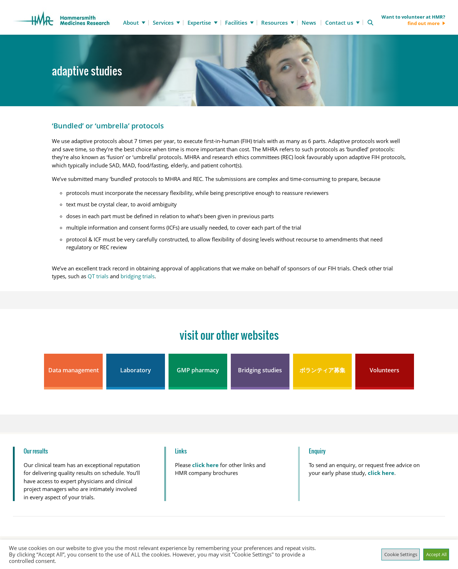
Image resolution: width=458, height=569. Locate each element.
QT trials (98, 276)
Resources (274, 22)
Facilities (236, 22)
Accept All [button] (436, 554)
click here (381, 472)
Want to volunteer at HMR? (413, 20)
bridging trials (138, 276)
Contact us (339, 22)
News (309, 22)
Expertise (199, 22)
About (131, 22)
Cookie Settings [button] (400, 554)
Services (163, 22)
